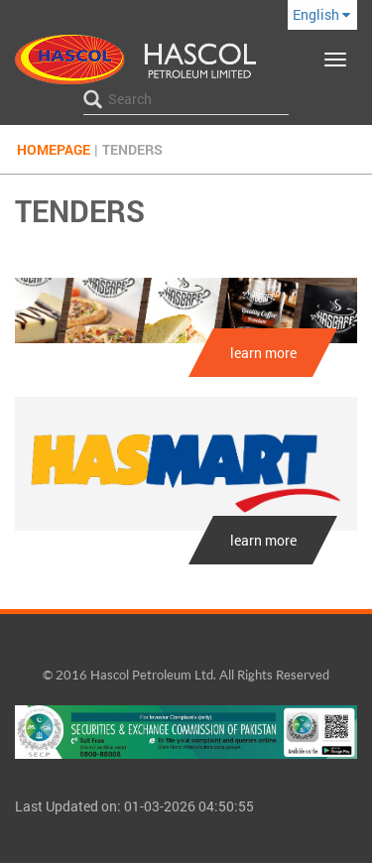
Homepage (53, 149)
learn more (263, 352)
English (321, 14)
